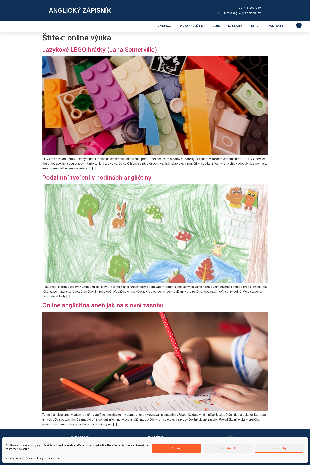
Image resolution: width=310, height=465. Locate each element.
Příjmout (176, 448)
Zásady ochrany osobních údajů (43, 458)
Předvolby (279, 448)
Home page (163, 25)
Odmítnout (228, 448)
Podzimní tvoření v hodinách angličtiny (96, 177)
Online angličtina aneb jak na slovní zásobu (103, 305)
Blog (216, 25)
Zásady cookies (15, 458)
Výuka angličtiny (192, 25)
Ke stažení (235, 25)
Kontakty (275, 25)
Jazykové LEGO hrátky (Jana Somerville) (99, 49)
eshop (256, 25)
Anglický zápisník (80, 10)
